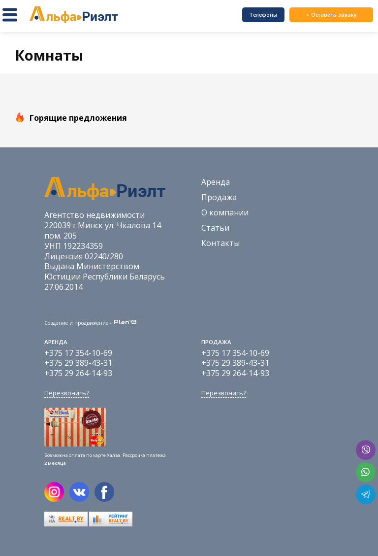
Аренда (215, 181)
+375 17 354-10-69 (78, 353)
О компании (225, 212)
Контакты (220, 243)
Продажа (219, 197)
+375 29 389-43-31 (78, 362)
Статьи (215, 227)
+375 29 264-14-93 (78, 373)
